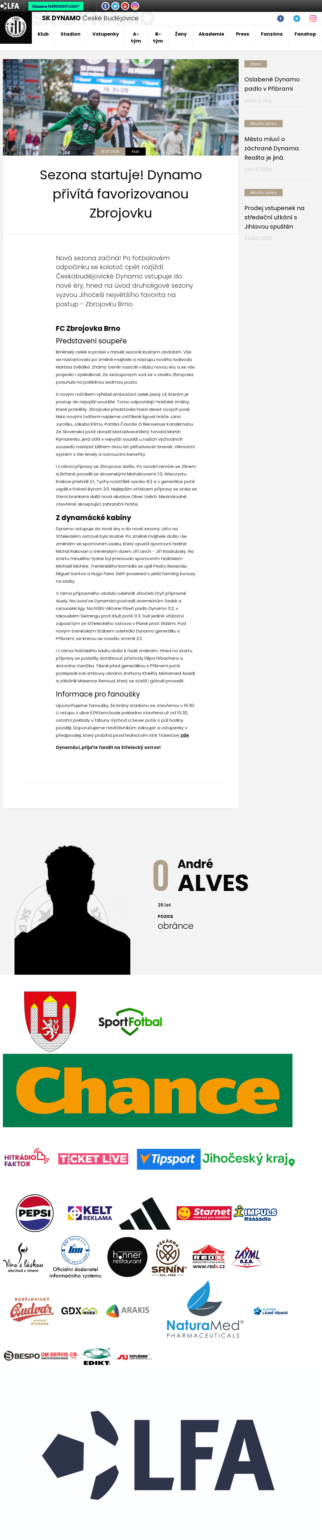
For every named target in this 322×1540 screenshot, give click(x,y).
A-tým (136, 37)
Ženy (181, 34)
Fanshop (305, 34)
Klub (43, 34)
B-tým (158, 37)
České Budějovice (90, 18)
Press (242, 34)
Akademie (211, 34)
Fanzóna (272, 34)
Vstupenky (105, 34)
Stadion (70, 34)
